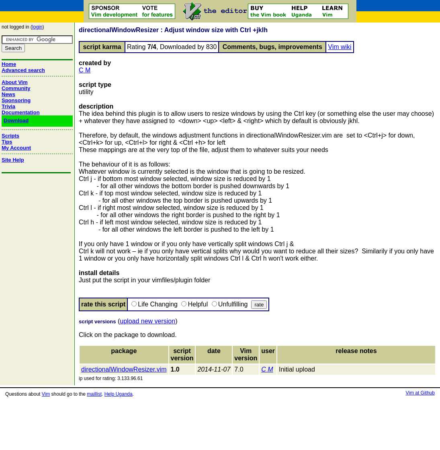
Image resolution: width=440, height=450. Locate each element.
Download (16, 120)
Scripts (10, 136)
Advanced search (23, 70)
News (8, 94)
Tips (7, 142)
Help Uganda (118, 394)
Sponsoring (16, 100)
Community (16, 88)
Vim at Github (419, 393)
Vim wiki (339, 46)
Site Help (13, 160)
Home (9, 64)
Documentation (21, 112)
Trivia (8, 106)
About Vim (15, 82)
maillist (94, 394)
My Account (16, 148)
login (37, 27)
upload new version (147, 321)
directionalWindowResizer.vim (124, 369)
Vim (46, 394)
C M (84, 70)
